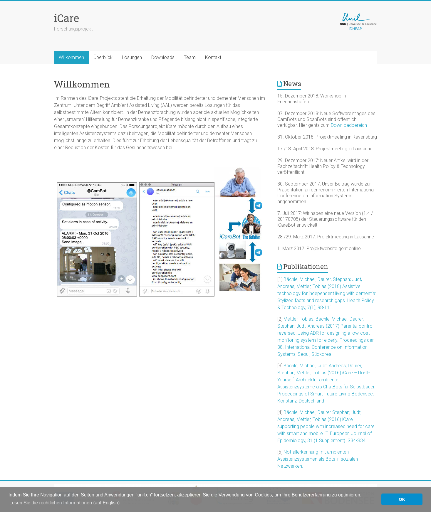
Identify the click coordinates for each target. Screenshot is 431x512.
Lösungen (132, 57)
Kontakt (213, 57)
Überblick (103, 57)
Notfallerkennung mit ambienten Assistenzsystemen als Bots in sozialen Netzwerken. (317, 459)
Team (190, 57)
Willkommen (71, 57)
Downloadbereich (349, 125)
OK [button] (402, 499)
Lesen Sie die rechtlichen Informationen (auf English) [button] (64, 502)
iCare (66, 18)
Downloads (163, 57)
